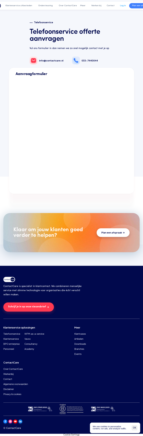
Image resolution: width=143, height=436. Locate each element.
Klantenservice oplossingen (19, 327)
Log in (123, 6)
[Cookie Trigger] (71, 435)
